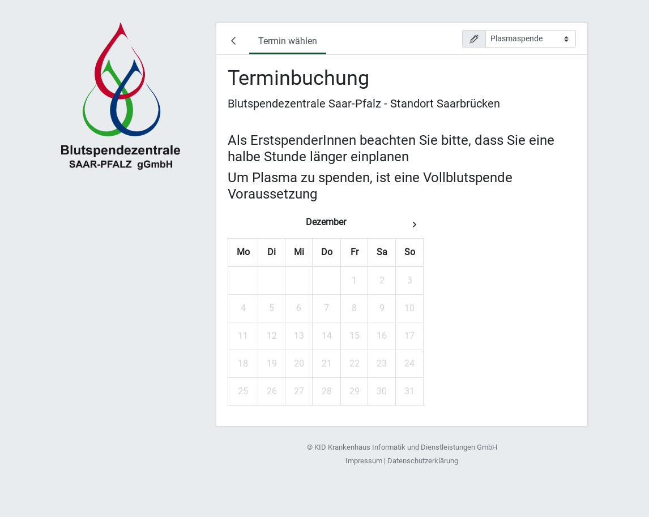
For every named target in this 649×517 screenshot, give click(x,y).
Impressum (363, 460)
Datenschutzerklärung (422, 460)
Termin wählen (287, 41)
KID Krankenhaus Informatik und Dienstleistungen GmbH (405, 447)
